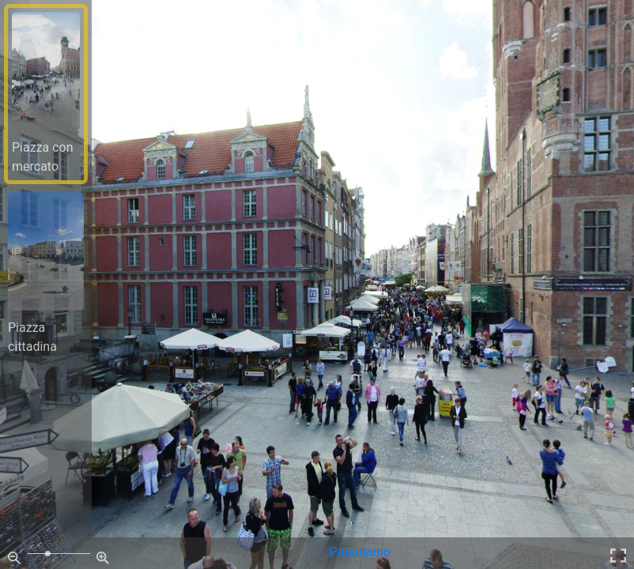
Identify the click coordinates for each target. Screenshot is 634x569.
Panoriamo (359, 552)
